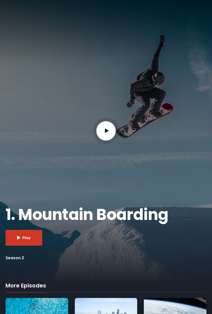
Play (24, 237)
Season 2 (15, 258)
